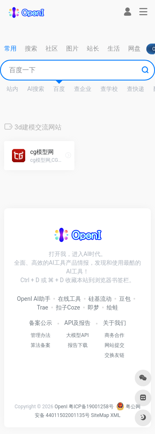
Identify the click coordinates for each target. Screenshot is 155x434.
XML (115, 415)
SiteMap (100, 415)
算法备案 (40, 345)
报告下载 (78, 345)
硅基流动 (100, 298)
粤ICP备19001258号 (91, 407)
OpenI (61, 407)
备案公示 (40, 322)
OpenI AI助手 (33, 298)
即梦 (93, 307)
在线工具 (69, 298)
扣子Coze (68, 307)
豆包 (125, 298)
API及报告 (77, 322)
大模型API (77, 335)
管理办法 (40, 335)
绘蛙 (112, 307)
